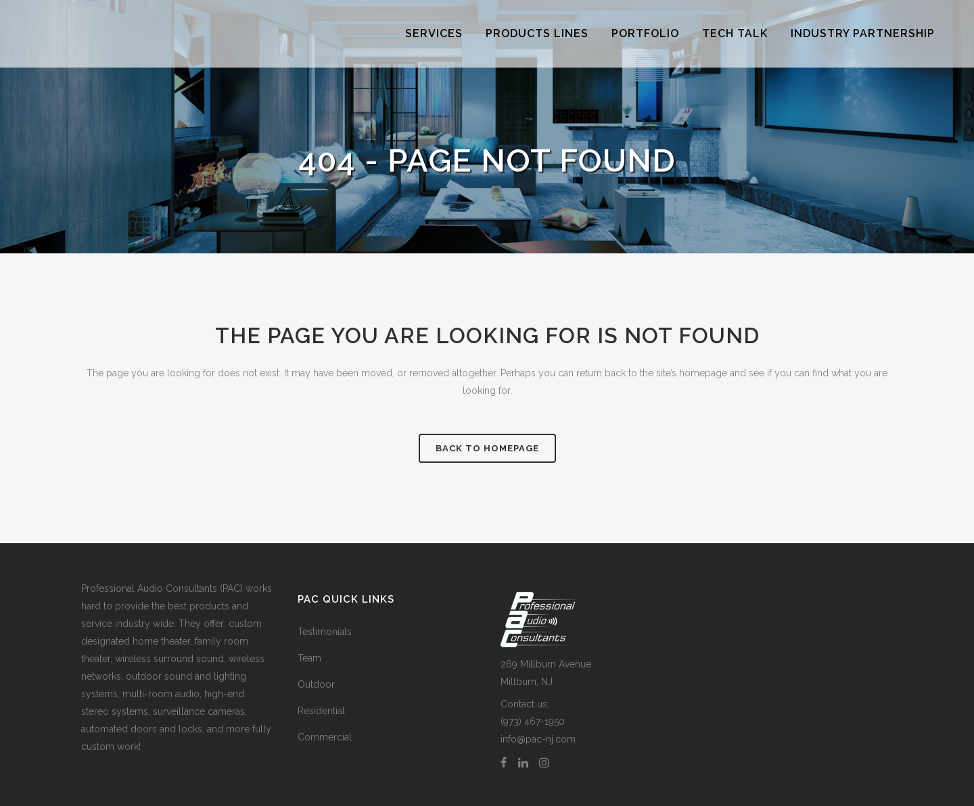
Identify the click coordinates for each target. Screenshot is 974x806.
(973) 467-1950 (533, 721)
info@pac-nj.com (538, 739)
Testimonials (325, 631)
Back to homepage (487, 448)
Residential (321, 710)
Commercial (325, 737)
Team (309, 658)
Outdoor (316, 684)
